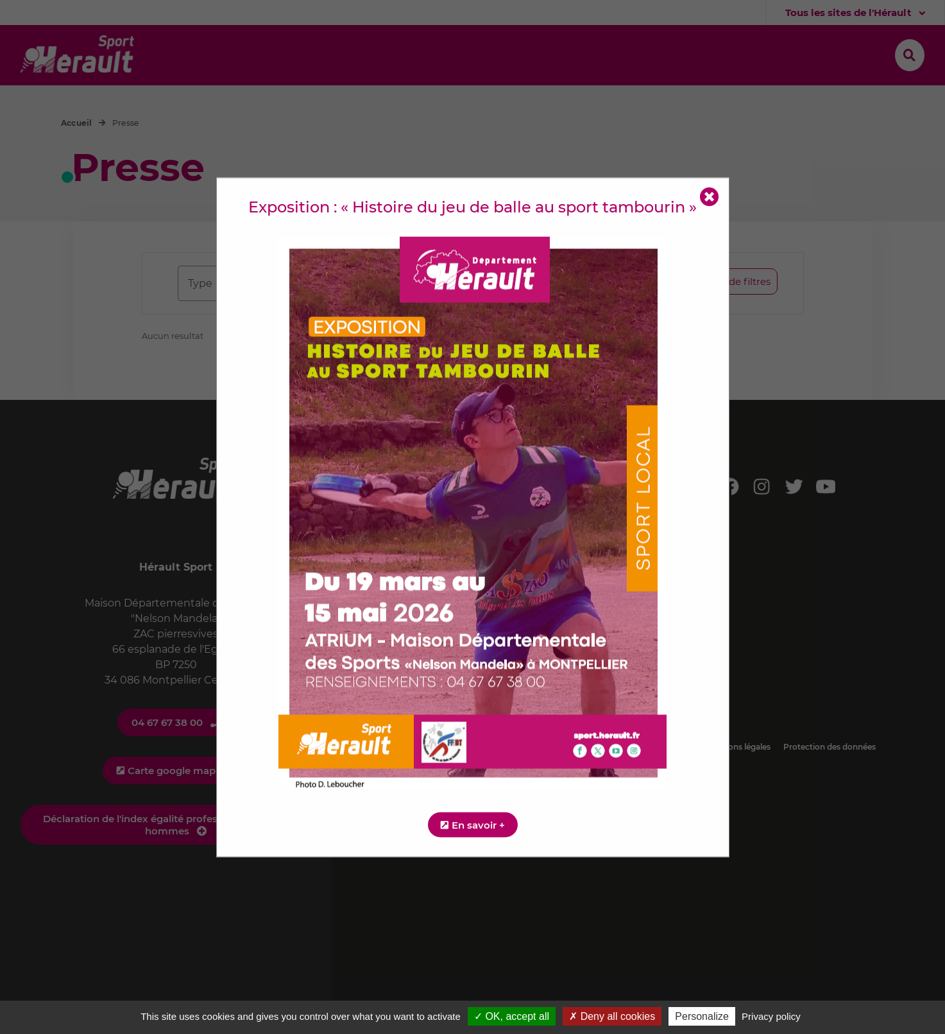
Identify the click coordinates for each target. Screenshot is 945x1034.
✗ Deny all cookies (612, 1016)
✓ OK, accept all (511, 1016)
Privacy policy (771, 1016)
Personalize (702, 1016)
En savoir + (478, 824)
